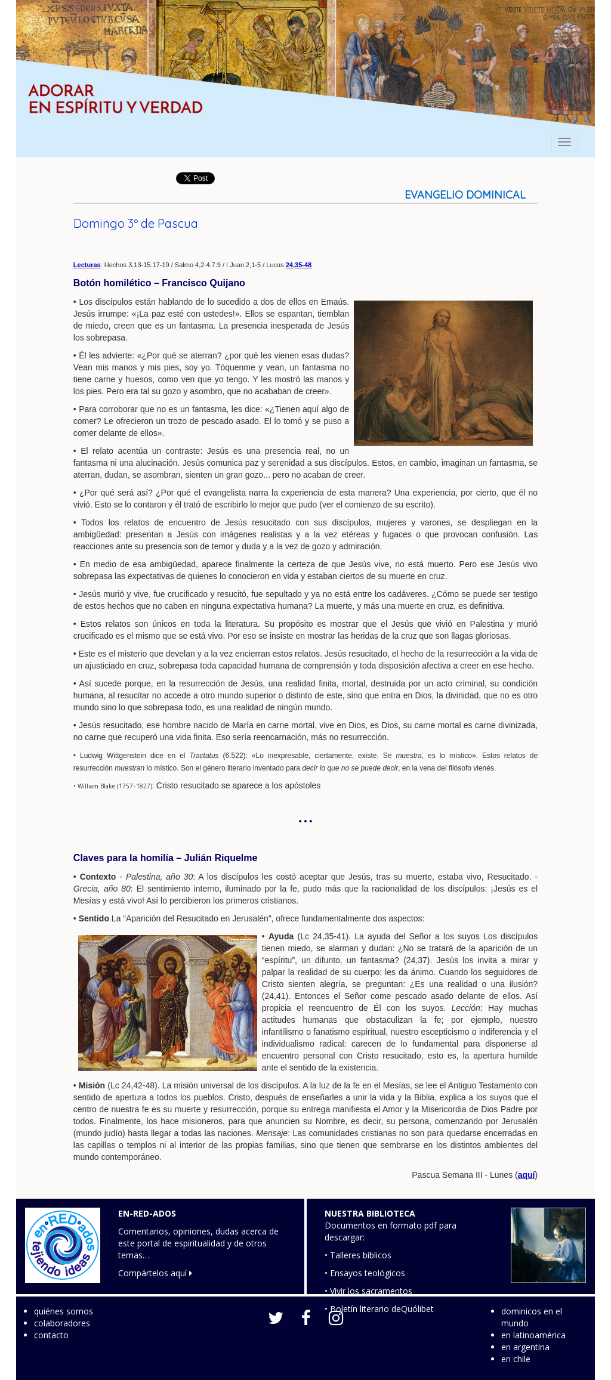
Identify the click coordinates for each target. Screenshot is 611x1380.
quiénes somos (63, 1311)
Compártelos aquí (155, 1273)
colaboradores (62, 1323)
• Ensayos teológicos (365, 1273)
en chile (515, 1358)
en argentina (525, 1347)
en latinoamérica (533, 1335)
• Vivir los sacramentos (368, 1291)
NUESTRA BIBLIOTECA (370, 1213)
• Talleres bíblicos (358, 1255)
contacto (51, 1335)
